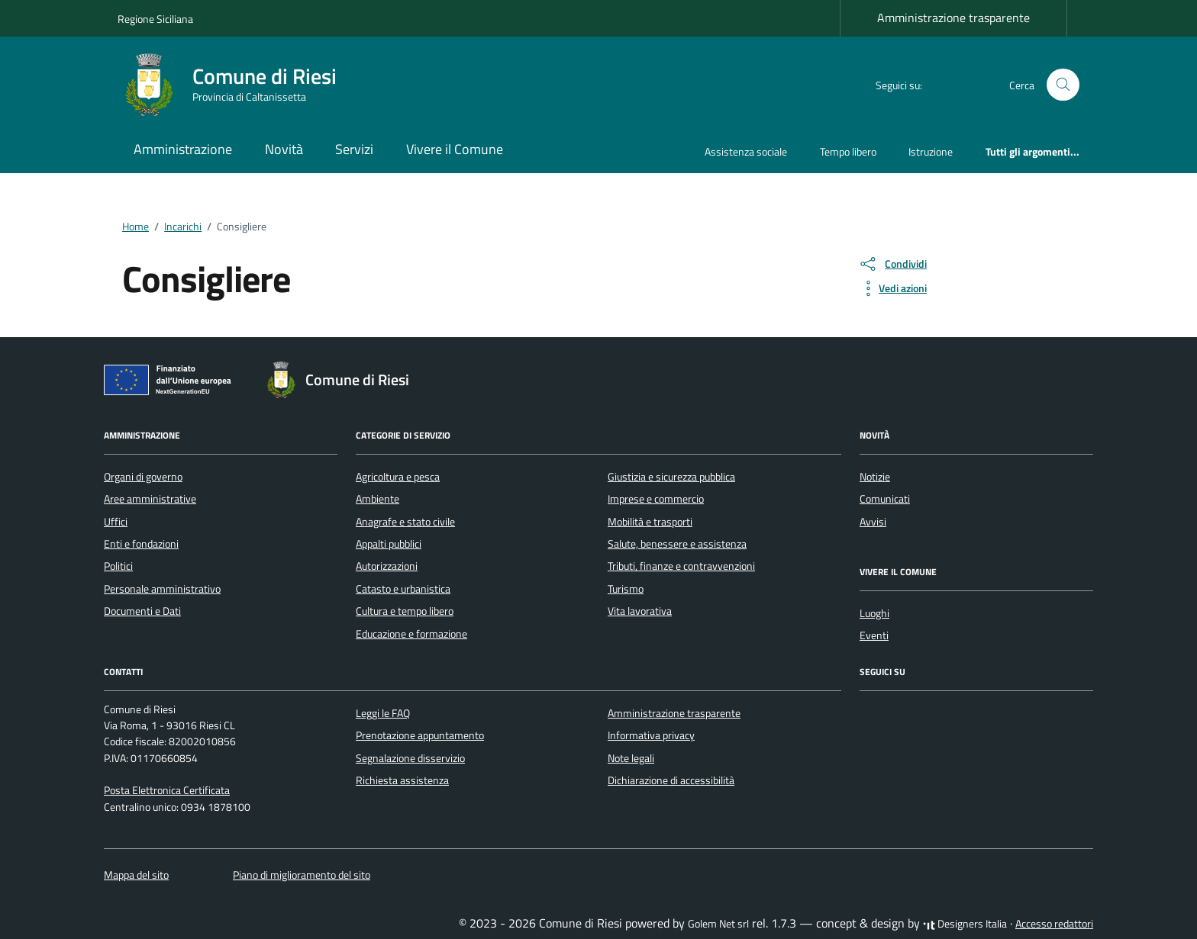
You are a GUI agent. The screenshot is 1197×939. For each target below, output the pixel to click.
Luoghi (874, 613)
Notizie (875, 476)
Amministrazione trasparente (953, 17)
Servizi (354, 149)
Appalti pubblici (388, 543)
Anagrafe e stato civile (405, 521)
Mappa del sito (136, 875)
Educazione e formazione (411, 633)
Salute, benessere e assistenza (677, 543)
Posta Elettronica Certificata (167, 790)
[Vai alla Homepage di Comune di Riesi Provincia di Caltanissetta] (236, 84)
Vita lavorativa (640, 611)
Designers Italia (965, 923)
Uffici (115, 521)
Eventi (874, 635)
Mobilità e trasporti (650, 521)
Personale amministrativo (162, 588)
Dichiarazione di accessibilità (671, 780)
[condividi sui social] (892, 264)
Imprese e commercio (656, 498)
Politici (118, 566)
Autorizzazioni (387, 566)
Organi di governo (143, 476)
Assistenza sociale (746, 151)
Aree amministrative (150, 498)
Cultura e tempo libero (404, 611)
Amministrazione (183, 149)
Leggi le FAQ (383, 713)
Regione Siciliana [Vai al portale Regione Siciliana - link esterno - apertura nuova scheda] (155, 19)
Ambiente (377, 498)
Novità (284, 149)
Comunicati (885, 498)
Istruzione (930, 151)
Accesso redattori (1054, 923)
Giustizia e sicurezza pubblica (671, 476)
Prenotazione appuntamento (420, 735)
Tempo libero (848, 151)
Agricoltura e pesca (398, 476)
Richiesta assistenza (402, 780)
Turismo (626, 588)
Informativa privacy (651, 735)
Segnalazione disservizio (410, 758)
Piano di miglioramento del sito (301, 875)
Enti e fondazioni (141, 543)
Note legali (631, 758)
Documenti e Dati (142, 611)
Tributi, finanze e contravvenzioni (681, 566)
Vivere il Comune (454, 149)
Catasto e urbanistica (403, 588)
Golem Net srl (718, 923)
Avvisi (873, 521)
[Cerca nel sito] (1063, 85)
